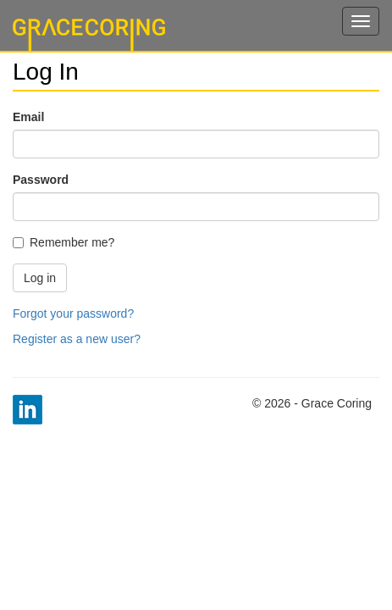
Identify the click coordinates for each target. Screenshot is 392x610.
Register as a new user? (77, 339)
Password (41, 179)
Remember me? (63, 242)
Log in (40, 278)
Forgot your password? (73, 313)
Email (28, 117)
